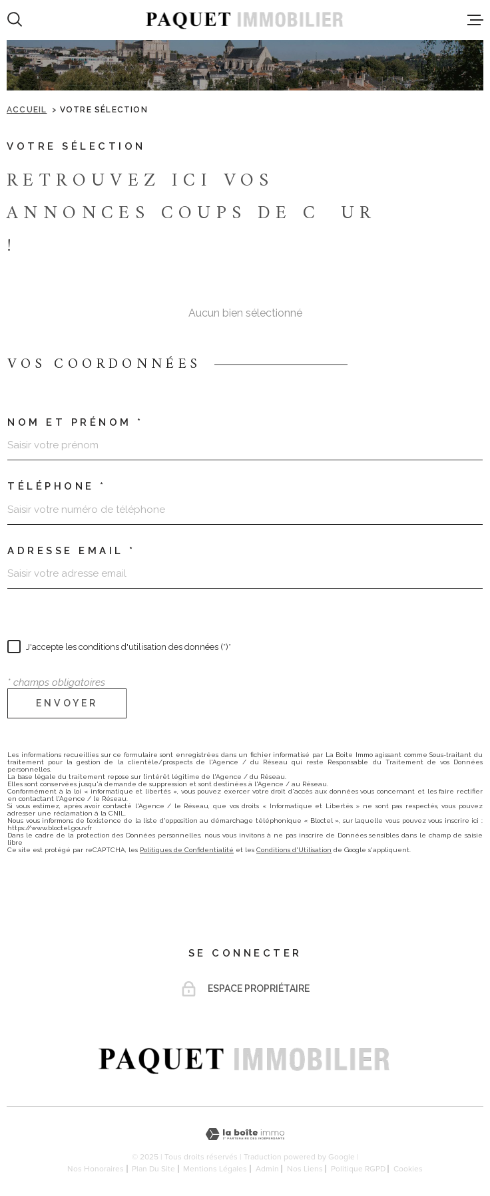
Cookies (408, 1169)
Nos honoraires (95, 1169)
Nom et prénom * (75, 423)
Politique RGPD (358, 1169)
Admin (267, 1169)
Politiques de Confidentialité (187, 849)
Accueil (27, 109)
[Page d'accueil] (245, 20)
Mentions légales (215, 1169)
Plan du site (153, 1169)
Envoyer (67, 703)
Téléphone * (57, 487)
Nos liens (305, 1169)
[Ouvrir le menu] (475, 20)
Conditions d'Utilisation (294, 849)
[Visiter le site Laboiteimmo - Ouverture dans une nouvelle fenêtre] (245, 1134)
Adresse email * (71, 551)
